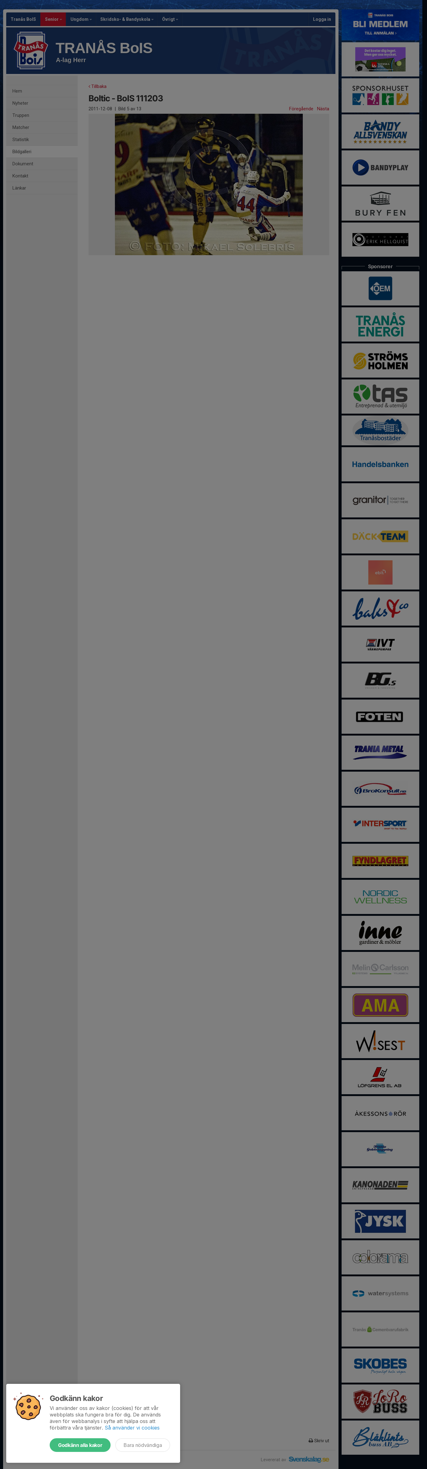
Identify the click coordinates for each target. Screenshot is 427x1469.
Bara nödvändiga (143, 1445)
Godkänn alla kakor (80, 1445)
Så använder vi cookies (132, 1428)
